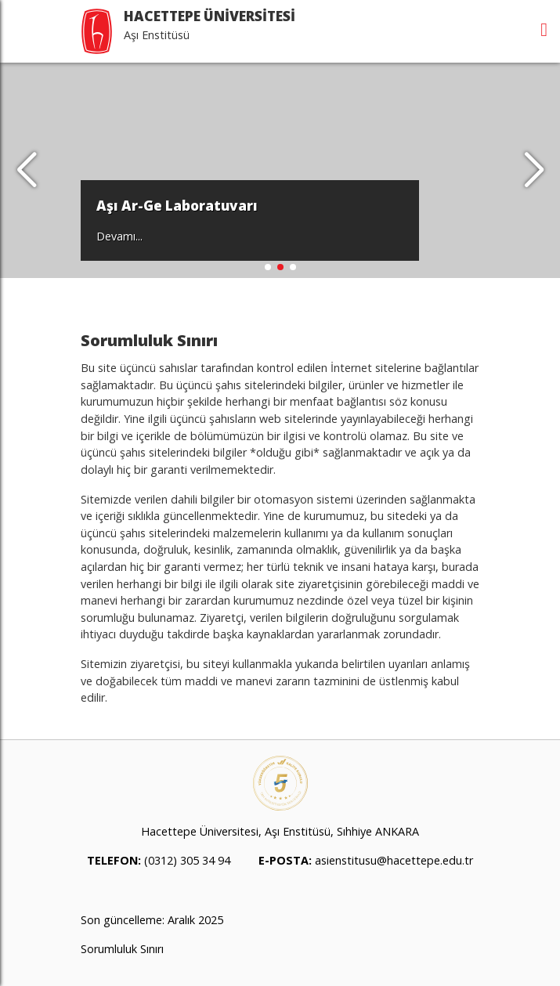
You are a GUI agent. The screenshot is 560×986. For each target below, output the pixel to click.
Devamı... (119, 236)
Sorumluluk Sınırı (122, 948)
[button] (533, 170)
